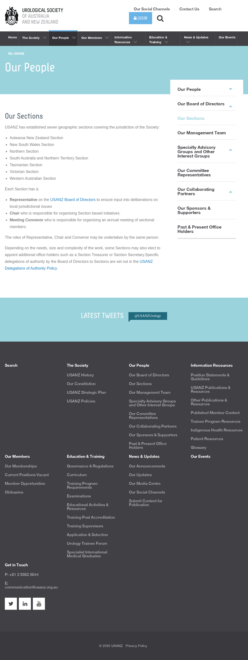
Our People (204, 89)
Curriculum (77, 475)
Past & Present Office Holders (199, 229)
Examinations (79, 496)
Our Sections (191, 118)
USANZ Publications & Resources (210, 389)
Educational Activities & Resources (87, 506)
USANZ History (80, 375)
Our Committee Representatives (194, 172)
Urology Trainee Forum (87, 543)
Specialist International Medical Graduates (87, 554)
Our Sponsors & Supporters (194, 210)
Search (215, 9)
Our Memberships (21, 466)
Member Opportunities (25, 483)
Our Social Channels (152, 9)
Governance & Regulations (90, 466)
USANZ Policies (81, 401)
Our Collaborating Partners (195, 191)
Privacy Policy (136, 646)
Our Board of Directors (201, 103)
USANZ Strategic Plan (86, 392)
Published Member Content (215, 412)
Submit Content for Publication (145, 503)
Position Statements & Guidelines (210, 377)
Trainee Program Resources (215, 421)
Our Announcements (147, 466)
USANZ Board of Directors (73, 200)
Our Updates (140, 475)
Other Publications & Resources (209, 402)
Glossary (198, 447)
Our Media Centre (145, 483)
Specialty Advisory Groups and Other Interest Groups (196, 151)
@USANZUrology (148, 316)
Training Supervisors (85, 526)
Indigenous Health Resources (216, 430)
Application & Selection (87, 534)
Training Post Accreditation (91, 517)
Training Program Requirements (82, 485)
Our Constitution (81, 383)
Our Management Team (201, 132)
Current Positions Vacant (27, 475)
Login (140, 18)
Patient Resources (207, 439)
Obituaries (14, 492)
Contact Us (189, 9)
